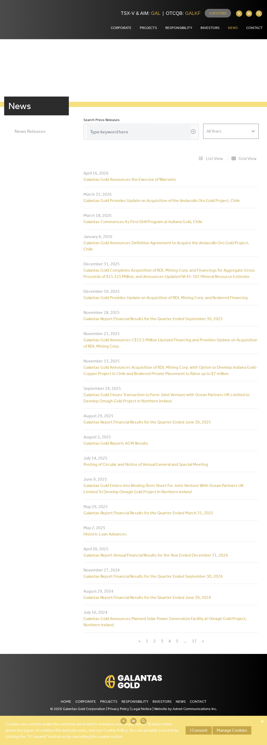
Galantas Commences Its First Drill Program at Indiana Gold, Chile (142, 221)
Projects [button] (148, 28)
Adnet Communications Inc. (195, 709)
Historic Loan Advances (105, 534)
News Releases (30, 131)
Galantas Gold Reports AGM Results (115, 443)
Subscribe (218, 13)
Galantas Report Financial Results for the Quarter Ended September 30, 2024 (153, 576)
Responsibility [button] (178, 28)
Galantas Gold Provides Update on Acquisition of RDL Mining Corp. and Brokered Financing (165, 297)
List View (211, 158)
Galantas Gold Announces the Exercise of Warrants (129, 179)
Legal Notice (141, 709)
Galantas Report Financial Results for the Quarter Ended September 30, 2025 (153, 318)
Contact (198, 701)
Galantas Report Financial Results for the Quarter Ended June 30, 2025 (147, 422)
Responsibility (135, 701)
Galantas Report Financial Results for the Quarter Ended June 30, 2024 (147, 597)
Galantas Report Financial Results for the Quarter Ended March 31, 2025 (148, 512)
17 (194, 641)
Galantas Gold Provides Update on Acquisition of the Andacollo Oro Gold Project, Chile (161, 200)
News (233, 28)
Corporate (85, 701)
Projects (108, 701)
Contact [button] (254, 28)
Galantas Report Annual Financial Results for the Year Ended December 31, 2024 (155, 555)
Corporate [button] (121, 28)
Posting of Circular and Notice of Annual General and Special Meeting (145, 464)
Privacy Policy (118, 709)
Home (66, 701)
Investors (162, 701)
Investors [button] (210, 28)
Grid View (244, 158)
